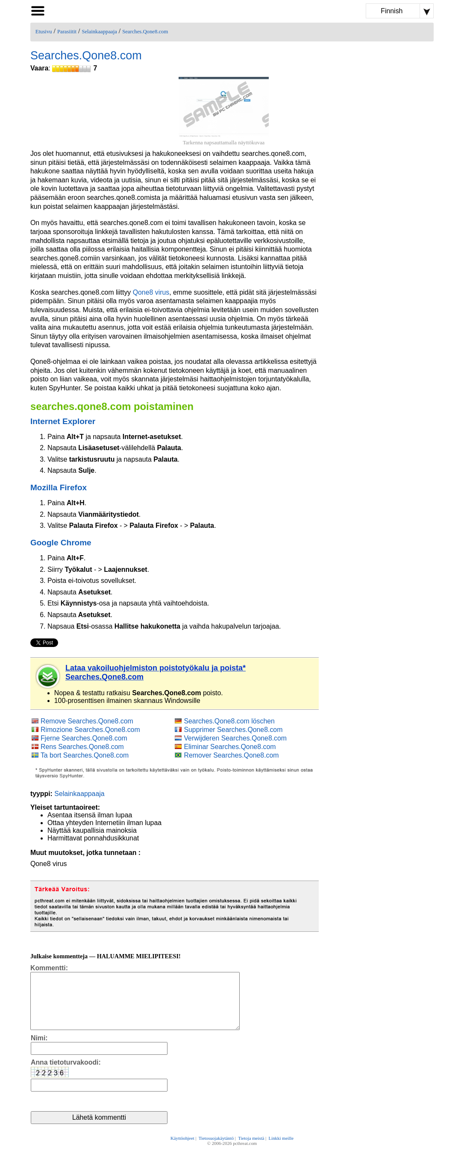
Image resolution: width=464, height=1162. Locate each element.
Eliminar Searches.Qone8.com (230, 746)
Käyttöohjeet (182, 1150)
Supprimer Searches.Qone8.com (233, 729)
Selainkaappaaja (99, 32)
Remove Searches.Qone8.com (87, 721)
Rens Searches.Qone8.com (82, 746)
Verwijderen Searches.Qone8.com (235, 738)
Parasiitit (66, 32)
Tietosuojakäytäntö (216, 1150)
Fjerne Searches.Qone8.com (84, 738)
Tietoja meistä (251, 1150)
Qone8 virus (151, 292)
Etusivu (43, 32)
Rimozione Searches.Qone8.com (90, 729)
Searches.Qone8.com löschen (229, 721)
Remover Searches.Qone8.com (231, 755)
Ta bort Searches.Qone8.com (85, 755)
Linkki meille (281, 1150)
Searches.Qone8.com (145, 32)
